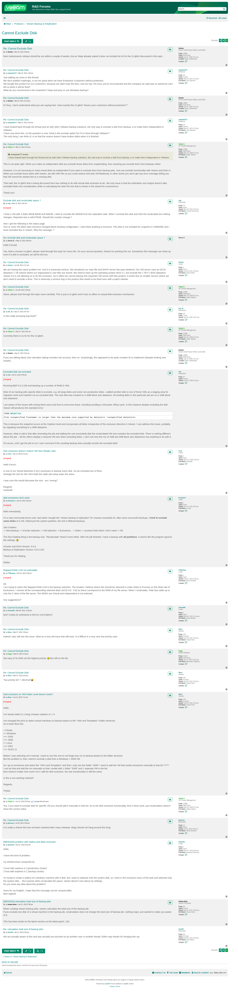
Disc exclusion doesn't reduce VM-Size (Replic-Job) (29, 451)
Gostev (181, 48)
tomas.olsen (182, 901)
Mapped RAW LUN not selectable (20, 570)
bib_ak (180, 308)
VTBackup (182, 570)
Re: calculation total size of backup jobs (23, 929)
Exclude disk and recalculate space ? (22, 200)
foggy (180, 651)
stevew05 (181, 607)
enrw (180, 451)
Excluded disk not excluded (17, 371)
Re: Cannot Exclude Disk (17, 48)
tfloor (180, 629)
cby (179, 372)
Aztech (181, 262)
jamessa (181, 820)
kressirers (182, 498)
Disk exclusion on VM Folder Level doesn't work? (28, 694)
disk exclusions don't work (16, 497)
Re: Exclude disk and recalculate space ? (24, 237)
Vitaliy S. (181, 144)
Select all (16, 413)
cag (179, 200)
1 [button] (223, 40)
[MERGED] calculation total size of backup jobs (27, 901)
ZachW (181, 929)
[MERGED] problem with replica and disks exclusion (29, 842)
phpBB (107, 984)
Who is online (10, 962)
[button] (220, 40)
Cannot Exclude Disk (19, 33)
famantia (181, 842)
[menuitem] (222, 18)
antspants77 (182, 70)
